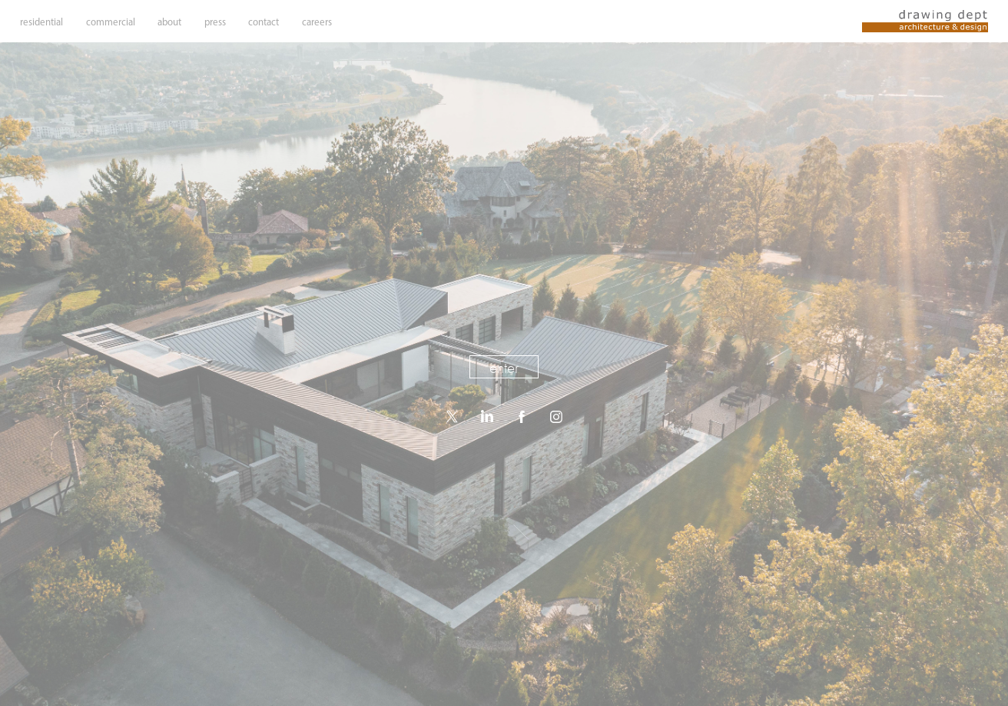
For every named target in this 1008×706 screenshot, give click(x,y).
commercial (110, 22)
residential (41, 22)
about (169, 22)
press (215, 22)
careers (317, 22)
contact (263, 22)
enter (504, 367)
